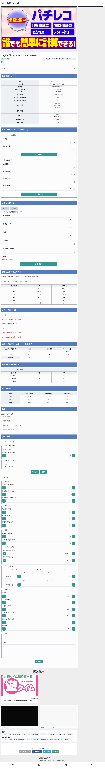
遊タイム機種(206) (66, 739)
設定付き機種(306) (54, 739)
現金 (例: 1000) (6, 509)
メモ (3, 648)
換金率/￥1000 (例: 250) (9, 497)
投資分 (5, 256)
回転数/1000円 (7, 178)
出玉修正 (35, 472)
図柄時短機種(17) (20, 739)
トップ (2, 51)
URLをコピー (25, 751)
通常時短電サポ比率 (8, 612)
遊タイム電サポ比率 (8, 619)
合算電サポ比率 (6, 606)
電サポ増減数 (7, 146)
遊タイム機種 (5, 59)
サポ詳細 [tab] (13, 208)
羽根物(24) (51, 734)
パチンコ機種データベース (68, 59)
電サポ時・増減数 (8, 248)
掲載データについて (8, 429)
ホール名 (5, 637)
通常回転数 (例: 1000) (8, 540)
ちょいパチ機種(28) (10, 739)
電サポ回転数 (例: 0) (9, 557)
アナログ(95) (43, 734)
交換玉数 (5, 164)
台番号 (4, 642)
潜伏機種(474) (44, 739)
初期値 (43, 472)
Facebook (37, 751)
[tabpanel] (38, 238)
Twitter (47, 751)
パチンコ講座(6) (16, 734)
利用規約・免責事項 (43, 758)
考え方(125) (8, 734)
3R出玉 (5, 139)
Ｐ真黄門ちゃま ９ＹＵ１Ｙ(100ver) (9, 51)
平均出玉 (5, 593)
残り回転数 (6, 216)
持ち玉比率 (6, 171)
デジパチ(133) (26, 734)
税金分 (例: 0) (6, 515)
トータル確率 (6, 599)
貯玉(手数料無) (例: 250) (9, 522)
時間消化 (5, 625)
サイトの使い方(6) (60, 734)
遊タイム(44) (35, 734)
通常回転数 (6, 185)
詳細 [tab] (12, 547)
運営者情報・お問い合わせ (45, 757)
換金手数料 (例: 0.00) (8, 491)
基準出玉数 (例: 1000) (8, 452)
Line (55, 751)
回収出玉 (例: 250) (7, 533)
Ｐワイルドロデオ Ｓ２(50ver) (8, 727)
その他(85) (70, 734)
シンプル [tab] (5, 208)
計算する (39, 154)
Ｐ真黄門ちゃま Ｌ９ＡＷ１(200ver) (48, 727)
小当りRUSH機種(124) (33, 739)
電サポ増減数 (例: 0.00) (9, 550)
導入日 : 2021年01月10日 (53, 59)
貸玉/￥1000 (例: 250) (8, 484)
